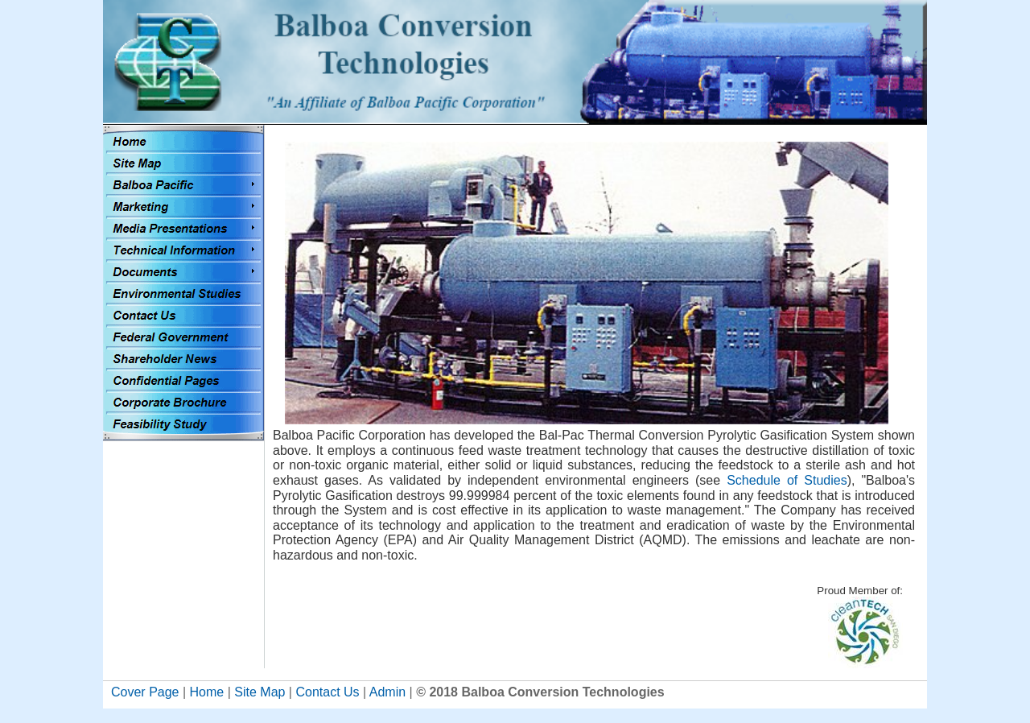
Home (207, 692)
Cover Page (145, 692)
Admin (387, 692)
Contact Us (327, 692)
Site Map (259, 692)
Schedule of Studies (787, 480)
